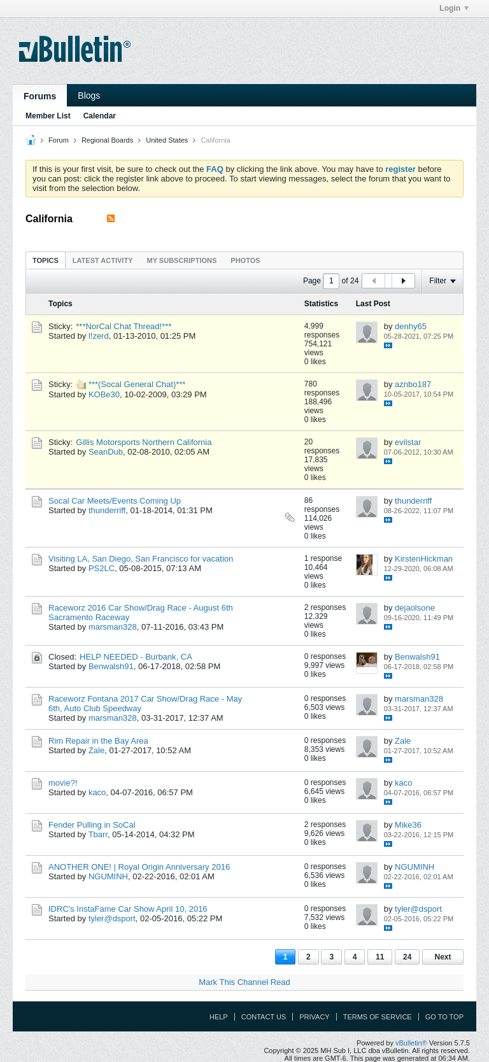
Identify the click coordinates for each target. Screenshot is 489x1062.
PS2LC (102, 568)
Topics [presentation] (45, 260)
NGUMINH (108, 876)
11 (380, 956)
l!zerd (99, 336)
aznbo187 (413, 384)
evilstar (408, 442)
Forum (58, 140)
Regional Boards (107, 140)
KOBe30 (104, 394)
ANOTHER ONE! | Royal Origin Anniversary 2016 (139, 867)
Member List (48, 115)
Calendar (99, 115)
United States (167, 140)
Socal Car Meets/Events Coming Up (114, 501)
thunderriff (107, 510)
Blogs (89, 95)
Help (218, 1017)
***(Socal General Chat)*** (137, 384)
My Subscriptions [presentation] (182, 260)
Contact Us (264, 1017)
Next (442, 956)
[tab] (45, 260)
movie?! (63, 783)
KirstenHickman (424, 558)
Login (454, 8)
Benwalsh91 (111, 666)
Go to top (444, 1017)
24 (407, 956)
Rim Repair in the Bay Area (98, 741)
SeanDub (106, 452)
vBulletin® (411, 1043)
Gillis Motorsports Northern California (143, 442)
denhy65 (411, 326)
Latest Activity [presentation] (103, 260)
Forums (40, 96)
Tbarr (98, 834)
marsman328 (113, 627)
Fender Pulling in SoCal (92, 825)
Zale (96, 750)
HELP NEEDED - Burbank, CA (136, 657)
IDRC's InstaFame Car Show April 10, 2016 (128, 909)
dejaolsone (415, 607)
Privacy (314, 1017)
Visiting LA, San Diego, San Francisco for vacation (140, 558)
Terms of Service (377, 1017)
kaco (97, 792)
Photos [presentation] (245, 260)
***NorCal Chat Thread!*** (123, 326)
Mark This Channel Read (244, 982)
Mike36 (408, 825)
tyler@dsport (112, 918)
